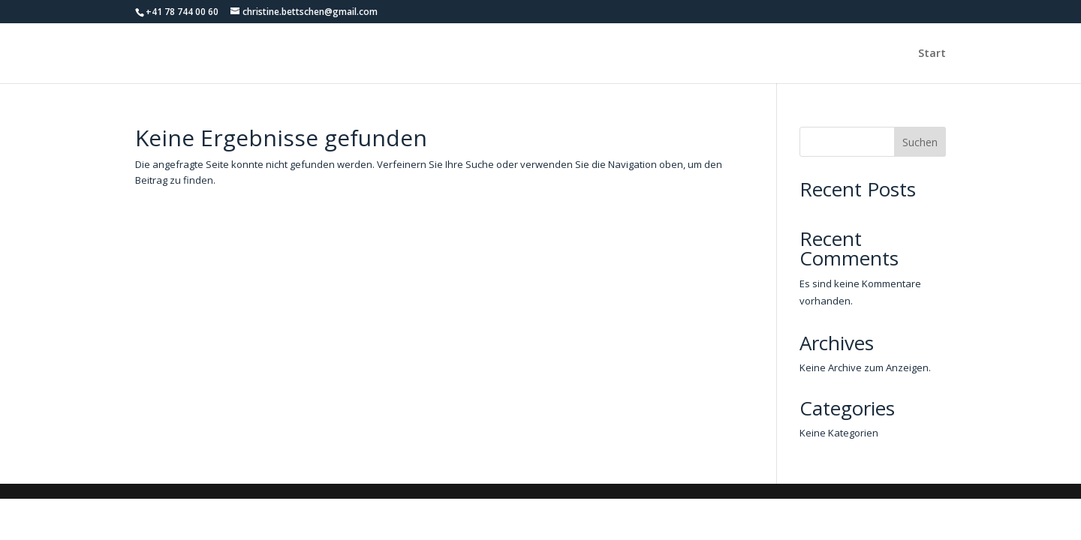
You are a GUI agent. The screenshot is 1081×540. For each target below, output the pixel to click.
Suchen (920, 142)
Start (932, 54)
